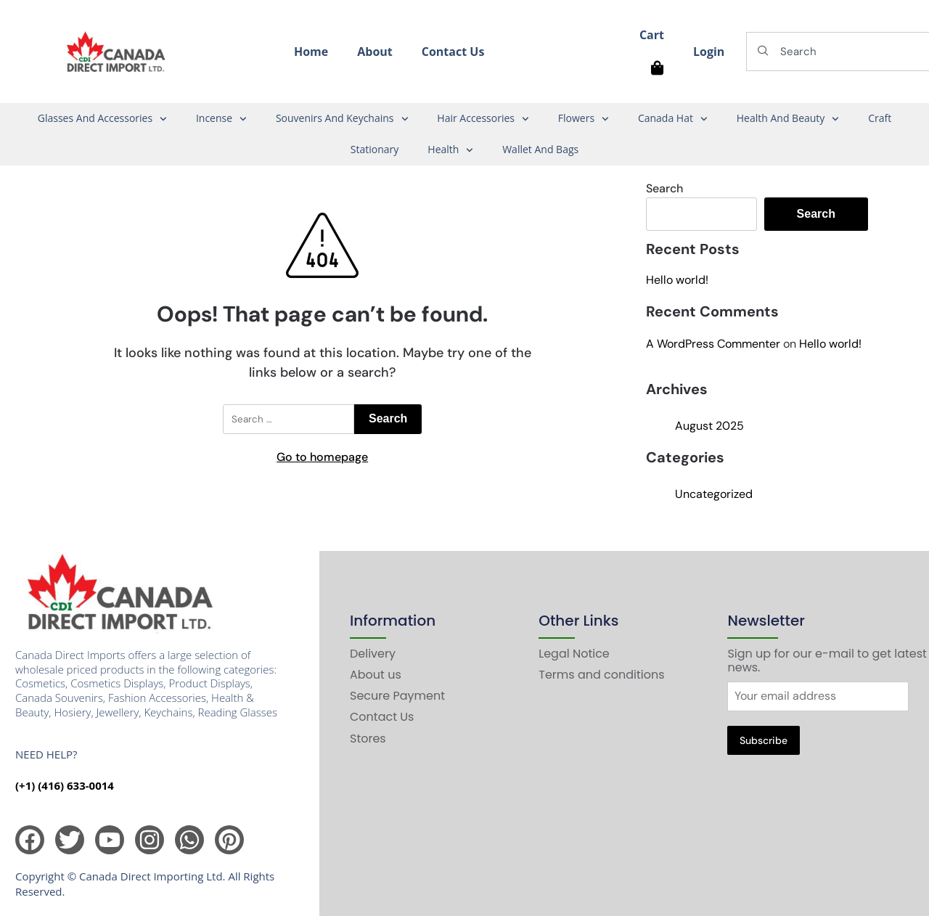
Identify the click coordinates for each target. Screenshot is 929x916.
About (375, 52)
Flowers (583, 119)
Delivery (373, 653)
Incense (221, 119)
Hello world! (677, 279)
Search (664, 188)
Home (311, 52)
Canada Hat (673, 119)
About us (375, 674)
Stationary (375, 149)
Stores (368, 738)
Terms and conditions (601, 674)
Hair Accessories (482, 119)
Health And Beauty (788, 119)
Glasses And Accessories (102, 119)
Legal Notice (574, 653)
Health (450, 150)
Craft (879, 118)
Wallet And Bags (540, 149)
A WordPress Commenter (713, 343)
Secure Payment (397, 695)
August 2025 (709, 425)
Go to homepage (322, 457)
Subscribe (763, 740)
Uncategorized (714, 494)
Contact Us (453, 52)
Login (708, 52)
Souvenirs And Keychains (342, 119)
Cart (651, 35)
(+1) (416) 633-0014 (64, 785)
